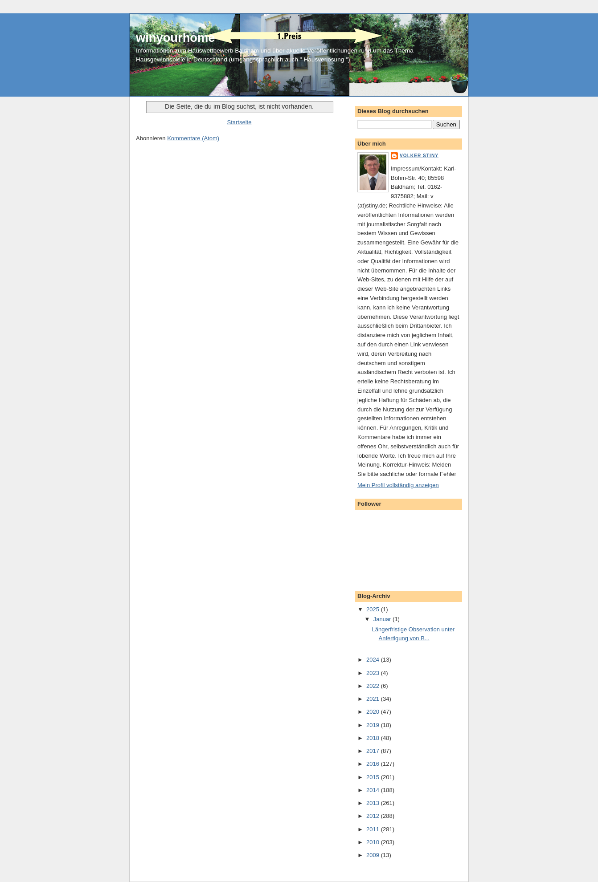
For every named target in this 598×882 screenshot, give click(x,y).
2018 (373, 738)
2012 (373, 816)
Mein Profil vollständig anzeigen (398, 485)
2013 (373, 803)
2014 (373, 790)
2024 (373, 659)
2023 (373, 673)
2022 (373, 686)
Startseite (239, 122)
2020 (373, 711)
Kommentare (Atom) (193, 138)
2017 (373, 751)
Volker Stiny (419, 155)
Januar (383, 619)
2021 (373, 698)
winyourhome (175, 38)
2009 (373, 855)
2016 (373, 763)
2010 (373, 842)
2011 (373, 829)
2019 (373, 725)
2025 (373, 609)
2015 (373, 777)
